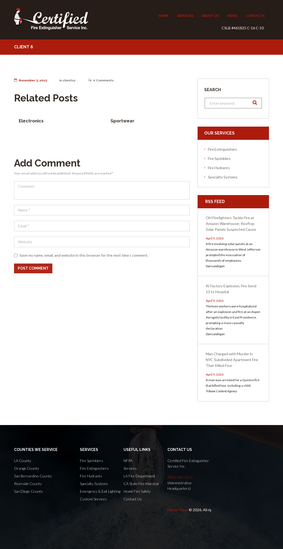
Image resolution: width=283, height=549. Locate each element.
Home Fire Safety (137, 491)
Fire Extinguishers (222, 149)
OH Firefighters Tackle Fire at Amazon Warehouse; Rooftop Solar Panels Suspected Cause (231, 223)
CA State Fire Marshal (141, 483)
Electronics (31, 120)
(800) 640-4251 (180, 477)
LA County (22, 460)
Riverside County (28, 483)
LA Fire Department (139, 476)
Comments (102, 80)
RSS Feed (215, 201)
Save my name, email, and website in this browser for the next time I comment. (84, 255)
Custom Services (93, 499)
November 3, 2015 (31, 80)
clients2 (70, 80)
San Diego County (28, 491)
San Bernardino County (33, 476)
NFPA (128, 460)
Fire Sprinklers (219, 158)
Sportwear (122, 120)
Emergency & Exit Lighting (100, 491)
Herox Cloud (177, 510)
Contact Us (133, 499)
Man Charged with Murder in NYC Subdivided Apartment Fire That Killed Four (232, 360)
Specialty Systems (223, 177)
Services (130, 468)
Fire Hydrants (219, 167)
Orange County (26, 468)
